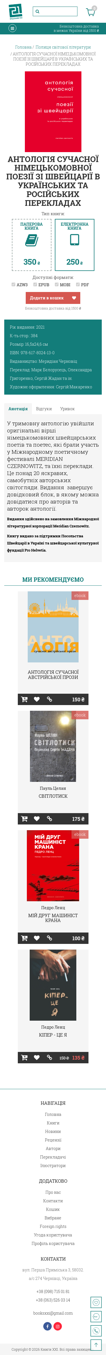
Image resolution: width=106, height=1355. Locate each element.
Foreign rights (53, 1226)
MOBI (65, 284)
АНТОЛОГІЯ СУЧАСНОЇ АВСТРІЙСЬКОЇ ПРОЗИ (53, 674)
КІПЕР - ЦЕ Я (53, 1035)
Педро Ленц (53, 907)
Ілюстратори (53, 1165)
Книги (53, 1123)
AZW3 (22, 284)
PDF (85, 284)
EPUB (43, 284)
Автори (53, 1148)
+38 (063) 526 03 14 (53, 1300)
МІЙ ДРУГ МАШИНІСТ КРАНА (53, 917)
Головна (53, 1114)
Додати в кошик (47, 298)
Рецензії (53, 1140)
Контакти (53, 1200)
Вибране (53, 1218)
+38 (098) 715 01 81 (53, 1291)
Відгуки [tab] (44, 408)
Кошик (53, 1209)
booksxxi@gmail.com (53, 1313)
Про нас (53, 1192)
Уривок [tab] (67, 408)
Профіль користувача (53, 1243)
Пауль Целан (53, 788)
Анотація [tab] (18, 408)
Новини (53, 1131)
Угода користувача (53, 1235)
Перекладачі (53, 1157)
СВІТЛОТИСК (53, 796)
